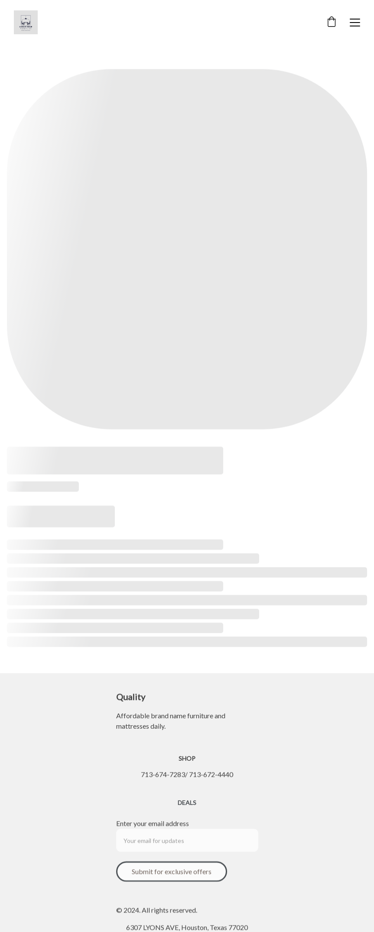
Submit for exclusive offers (171, 874)
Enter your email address (152, 826)
